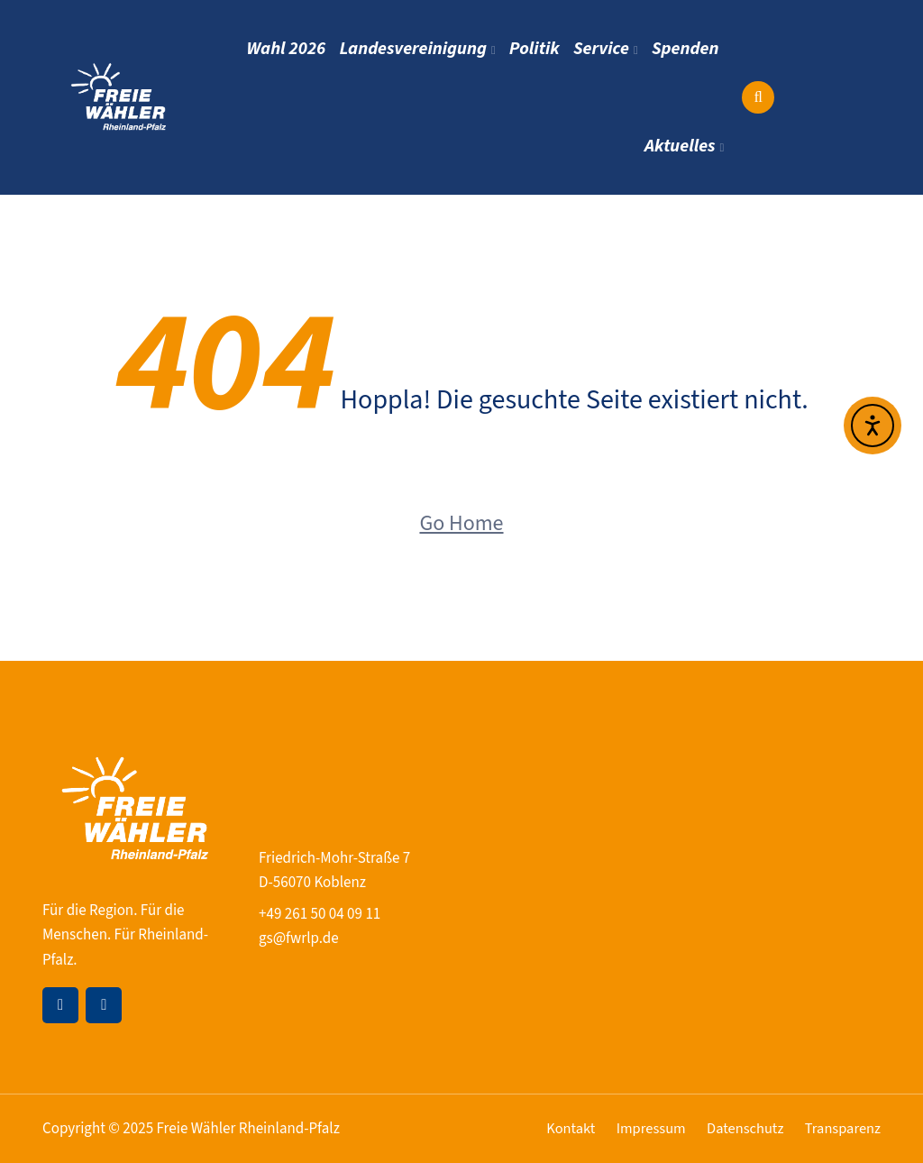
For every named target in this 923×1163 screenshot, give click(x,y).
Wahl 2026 (302, 48)
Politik (542, 48)
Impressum (644, 1129)
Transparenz (841, 1129)
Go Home (461, 523)
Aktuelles (680, 146)
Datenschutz (741, 1129)
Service (607, 48)
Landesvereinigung (425, 48)
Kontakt (561, 1129)
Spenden (686, 48)
